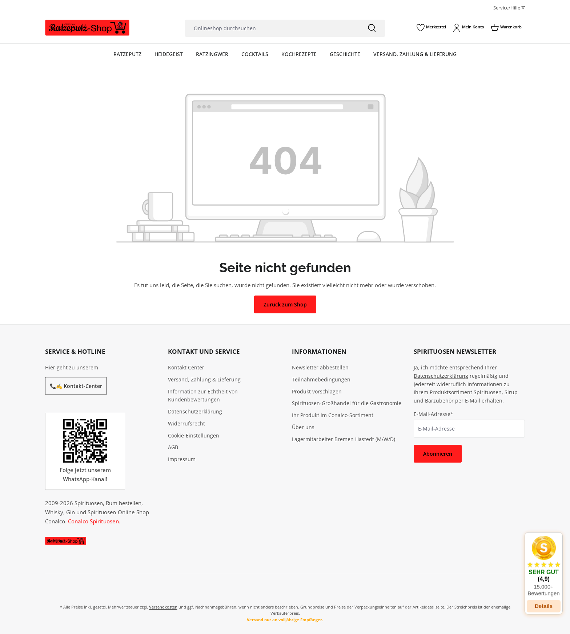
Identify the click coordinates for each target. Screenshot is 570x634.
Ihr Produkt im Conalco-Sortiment (332, 415)
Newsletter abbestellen (320, 367)
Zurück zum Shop (285, 304)
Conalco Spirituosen (93, 521)
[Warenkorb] (506, 28)
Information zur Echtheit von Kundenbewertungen (203, 395)
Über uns (303, 427)
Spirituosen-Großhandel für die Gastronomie (346, 403)
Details (544, 601)
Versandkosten (163, 607)
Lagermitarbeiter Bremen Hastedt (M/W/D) (343, 439)
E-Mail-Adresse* (433, 414)
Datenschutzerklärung (195, 411)
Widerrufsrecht (186, 423)
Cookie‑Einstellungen (193, 435)
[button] (544, 561)
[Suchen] (372, 28)
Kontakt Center (186, 367)
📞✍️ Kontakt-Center (76, 386)
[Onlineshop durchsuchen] (272, 28)
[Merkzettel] (431, 28)
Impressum (182, 459)
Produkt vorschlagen (317, 391)
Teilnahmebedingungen (321, 379)
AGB (173, 447)
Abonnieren (437, 453)
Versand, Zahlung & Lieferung (204, 379)
